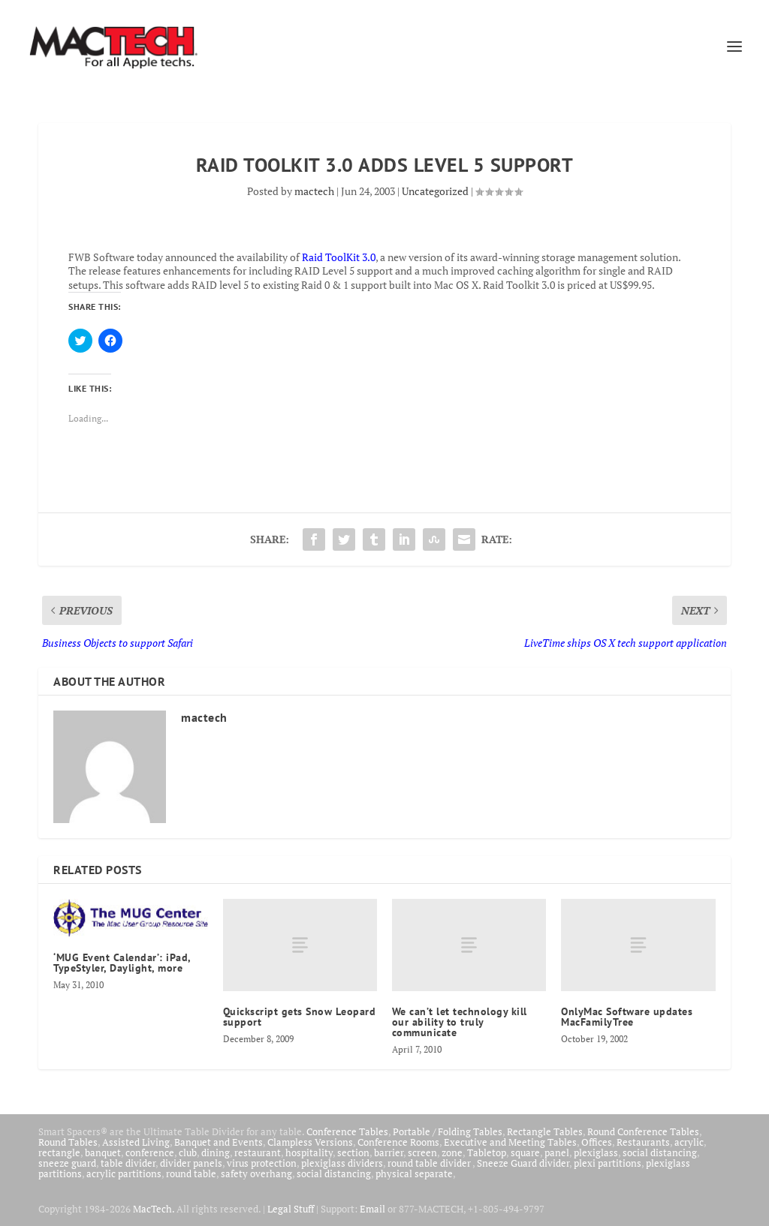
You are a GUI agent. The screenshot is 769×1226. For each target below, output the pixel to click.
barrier (388, 1152)
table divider (128, 1163)
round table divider (430, 1163)
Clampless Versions (310, 1142)
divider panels (191, 1163)
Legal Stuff (290, 1208)
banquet (103, 1152)
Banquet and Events (218, 1142)
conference (149, 1152)
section (353, 1152)
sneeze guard (67, 1163)
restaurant (257, 1152)
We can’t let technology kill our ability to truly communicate (459, 1022)
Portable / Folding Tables (447, 1131)
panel (556, 1152)
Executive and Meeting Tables (510, 1142)
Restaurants (643, 1142)
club (188, 1152)
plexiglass (596, 1152)
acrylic (689, 1142)
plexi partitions (607, 1163)
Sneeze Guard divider (523, 1163)
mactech (314, 191)
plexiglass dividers (342, 1163)
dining (215, 1152)
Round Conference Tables (643, 1131)
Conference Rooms (398, 1142)
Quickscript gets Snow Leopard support (299, 1017)
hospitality (309, 1152)
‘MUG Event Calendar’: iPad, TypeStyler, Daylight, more (122, 963)
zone (452, 1152)
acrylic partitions (123, 1173)
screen (422, 1152)
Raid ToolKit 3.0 (338, 257)
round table (191, 1173)
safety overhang (256, 1173)
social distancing (660, 1152)
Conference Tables (347, 1131)
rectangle (59, 1152)
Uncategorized (435, 191)
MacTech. (153, 1208)
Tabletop (486, 1152)
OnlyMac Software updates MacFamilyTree (626, 1017)
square (525, 1152)
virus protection (262, 1163)
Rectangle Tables (545, 1131)
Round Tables (68, 1142)
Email (372, 1208)
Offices (596, 1142)
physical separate (414, 1173)
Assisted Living (136, 1142)
